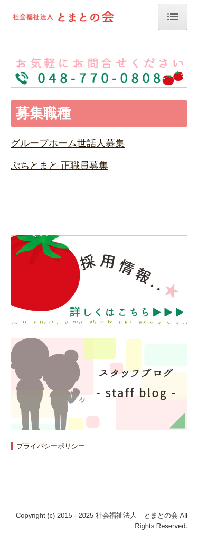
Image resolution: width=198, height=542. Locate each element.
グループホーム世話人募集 (68, 143)
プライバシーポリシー (50, 446)
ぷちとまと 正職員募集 (59, 165)
